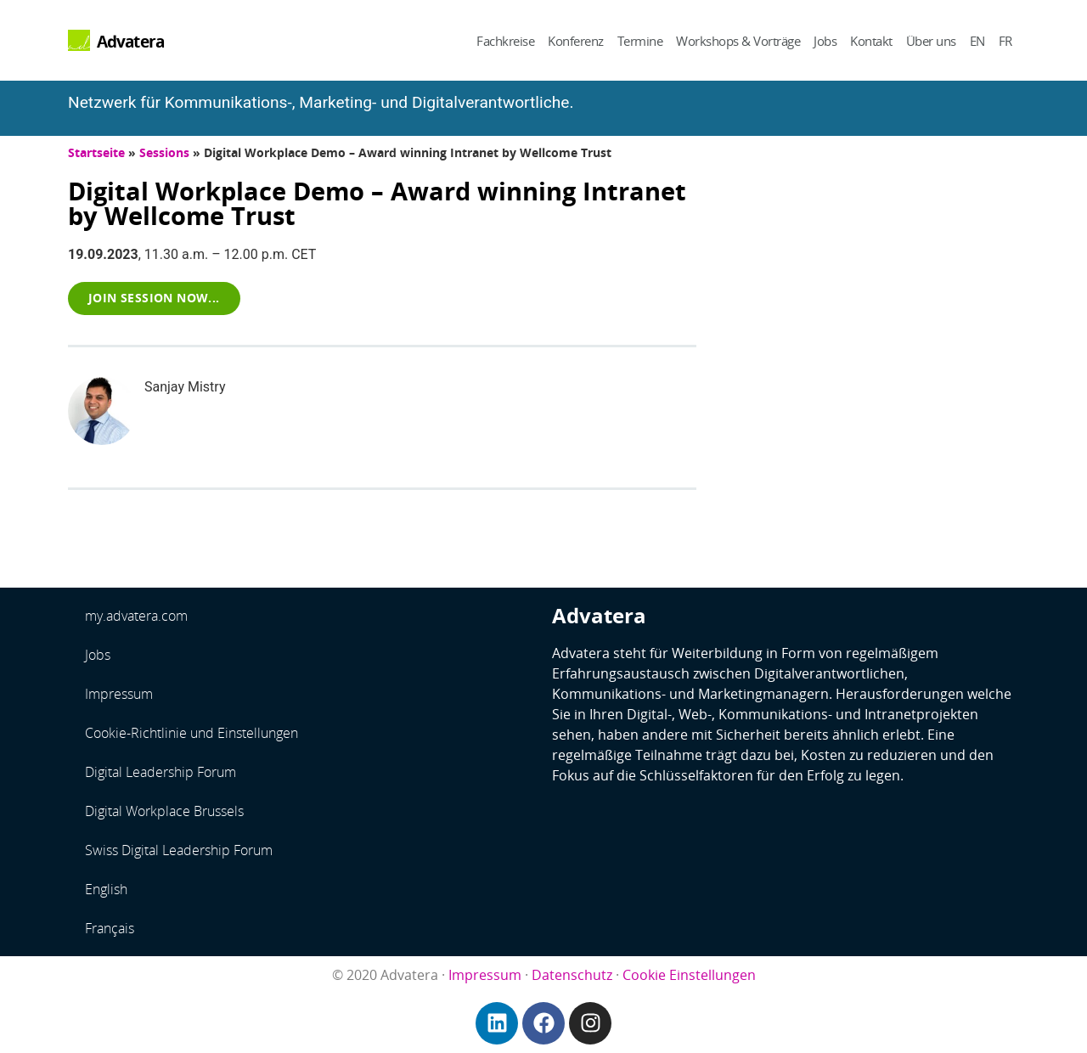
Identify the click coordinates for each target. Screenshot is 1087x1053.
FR (1005, 40)
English (106, 889)
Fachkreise (505, 40)
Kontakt (871, 40)
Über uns (931, 40)
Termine (640, 40)
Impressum (119, 693)
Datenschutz (572, 975)
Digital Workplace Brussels (164, 811)
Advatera (131, 41)
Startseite (96, 152)
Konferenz (576, 40)
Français (109, 928)
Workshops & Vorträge (738, 40)
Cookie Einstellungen (689, 975)
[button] (154, 298)
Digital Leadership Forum (160, 772)
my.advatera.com (136, 615)
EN (977, 40)
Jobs (825, 40)
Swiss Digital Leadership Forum (179, 850)
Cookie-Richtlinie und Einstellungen (191, 733)
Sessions (164, 152)
